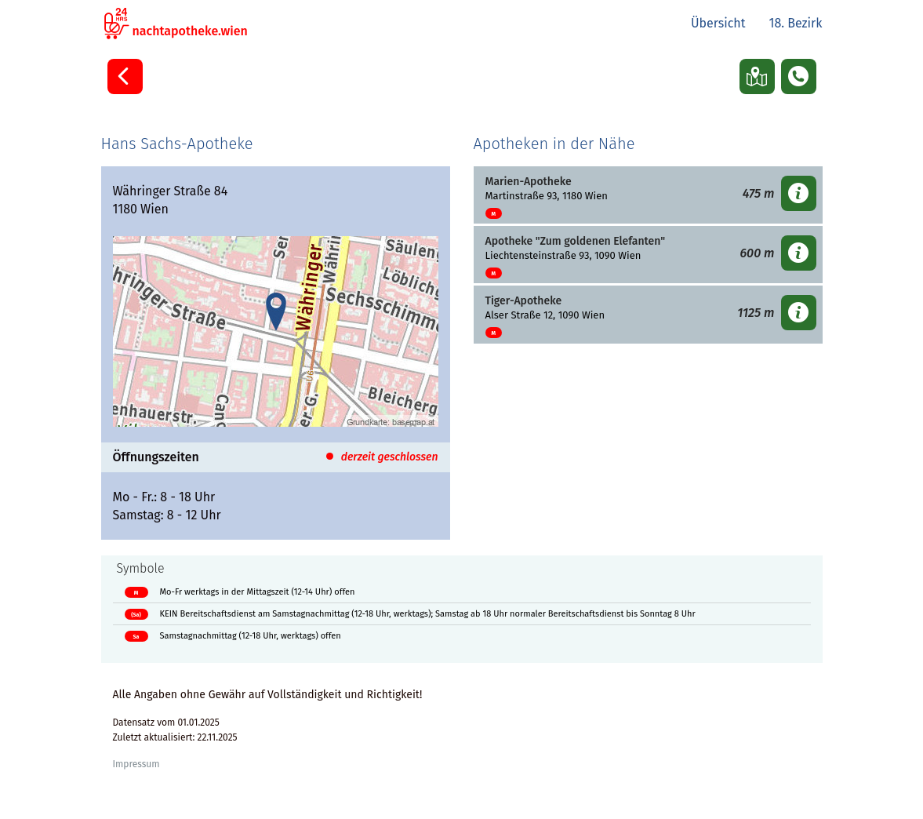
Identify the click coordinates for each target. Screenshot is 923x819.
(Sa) (135, 614)
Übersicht (718, 23)
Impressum (136, 764)
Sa (136, 636)
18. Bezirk (795, 23)
